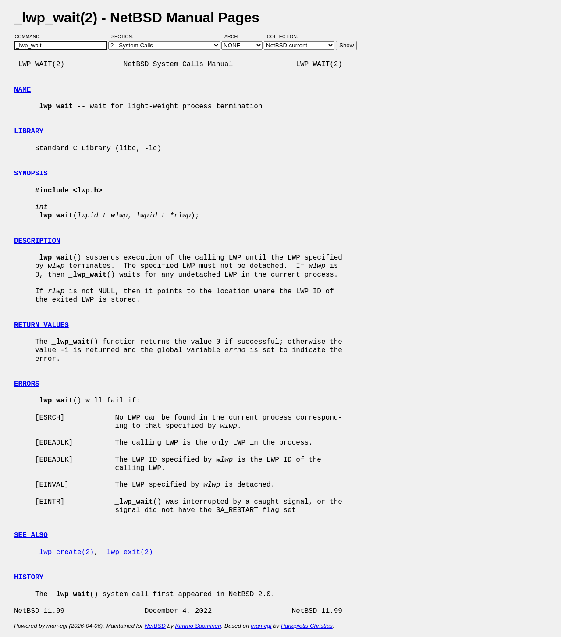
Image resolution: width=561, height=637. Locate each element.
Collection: (282, 36)
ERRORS (26, 384)
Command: (30, 36)
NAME (22, 90)
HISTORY (28, 577)
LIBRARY (28, 131)
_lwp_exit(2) (128, 552)
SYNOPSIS (31, 173)
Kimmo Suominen (198, 626)
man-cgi (261, 626)
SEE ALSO (31, 535)
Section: (124, 36)
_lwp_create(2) (64, 552)
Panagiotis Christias (307, 626)
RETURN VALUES (41, 325)
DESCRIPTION (37, 241)
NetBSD (155, 626)
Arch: (235, 36)
